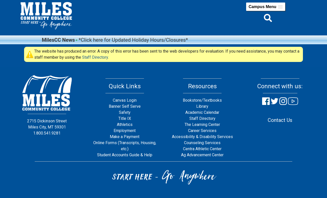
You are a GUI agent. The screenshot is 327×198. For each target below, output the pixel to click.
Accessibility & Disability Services (202, 136)
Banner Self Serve (125, 106)
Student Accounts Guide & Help (124, 154)
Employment (125, 130)
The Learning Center (202, 124)
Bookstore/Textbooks (202, 100)
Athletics (125, 124)
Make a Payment (124, 136)
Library (202, 106)
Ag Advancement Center (202, 154)
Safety (125, 112)
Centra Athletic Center (202, 148)
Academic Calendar (202, 112)
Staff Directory (95, 57)
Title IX (124, 118)
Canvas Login (125, 100)
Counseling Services (202, 142)
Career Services (202, 130)
